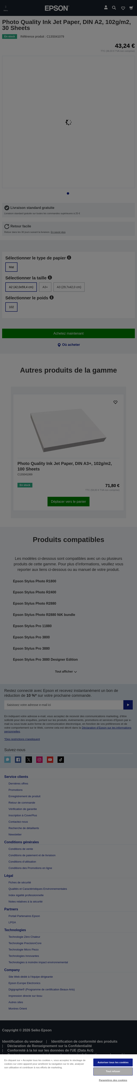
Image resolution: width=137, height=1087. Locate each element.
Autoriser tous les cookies (113, 1062)
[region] (68, 1070)
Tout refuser (113, 1071)
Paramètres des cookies (113, 1080)
